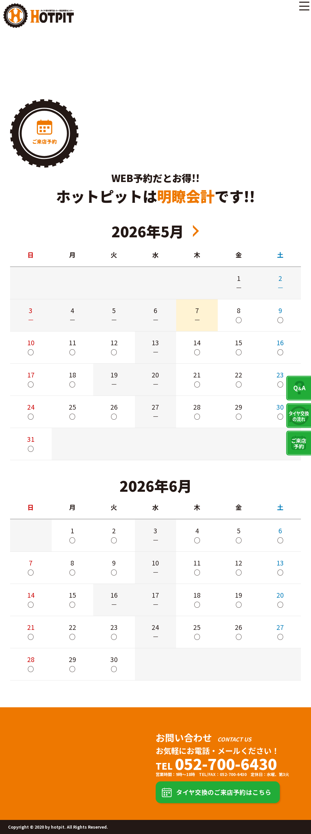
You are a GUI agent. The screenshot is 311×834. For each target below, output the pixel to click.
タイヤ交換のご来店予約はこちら (223, 791)
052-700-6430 (226, 763)
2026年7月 (196, 231)
